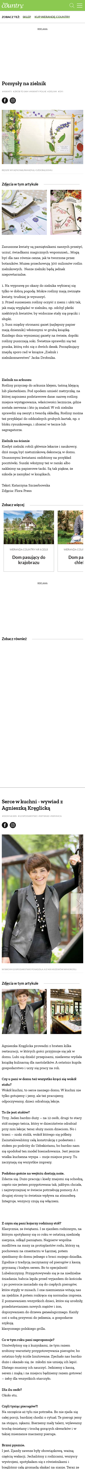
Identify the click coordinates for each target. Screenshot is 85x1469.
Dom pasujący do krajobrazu (28, 560)
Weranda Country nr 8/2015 (29, 549)
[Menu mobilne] (79, 5)
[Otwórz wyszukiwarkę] (72, 5)
